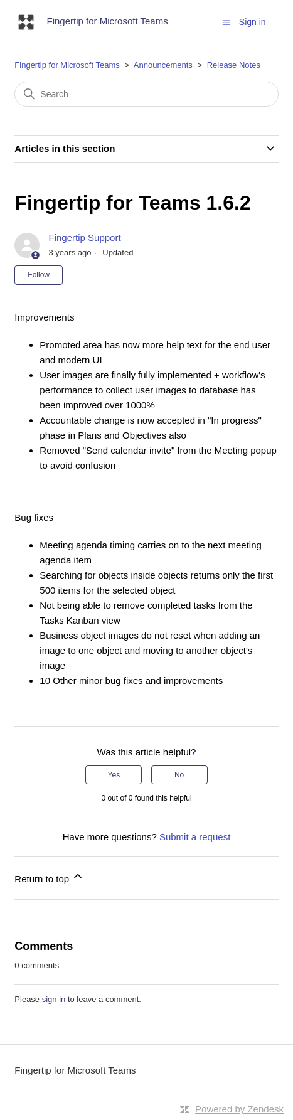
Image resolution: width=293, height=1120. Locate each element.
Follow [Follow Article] (39, 274)
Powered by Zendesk (239, 1109)
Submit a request (194, 836)
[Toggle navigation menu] (226, 21)
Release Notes (233, 65)
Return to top (49, 877)
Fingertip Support (85, 237)
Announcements (163, 65)
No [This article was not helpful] (179, 775)
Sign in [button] (252, 22)
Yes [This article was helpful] (114, 775)
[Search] (146, 94)
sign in (54, 999)
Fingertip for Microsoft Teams (66, 65)
